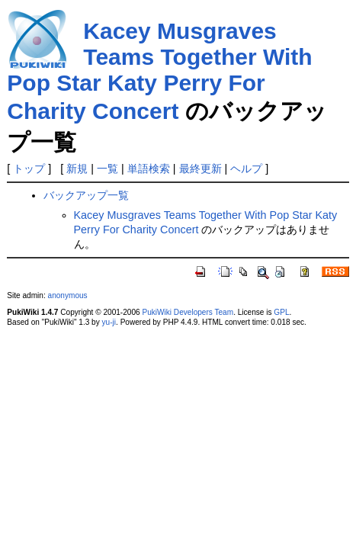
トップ (29, 168)
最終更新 (200, 168)
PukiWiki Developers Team (187, 312)
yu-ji (109, 322)
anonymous (68, 295)
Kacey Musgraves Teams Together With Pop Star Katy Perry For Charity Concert (159, 71)
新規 (77, 168)
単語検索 (148, 168)
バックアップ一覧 (86, 195)
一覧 (107, 168)
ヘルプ (246, 168)
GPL (281, 312)
